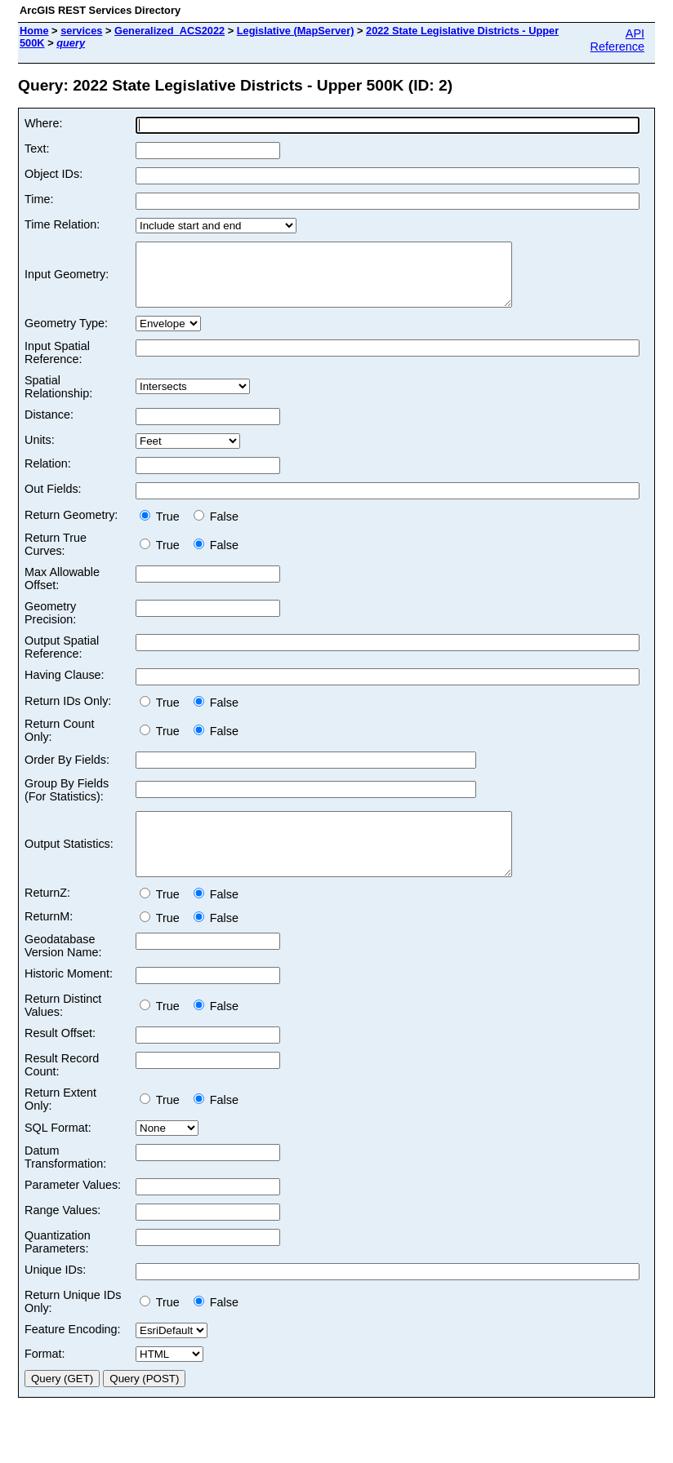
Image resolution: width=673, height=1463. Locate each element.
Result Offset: (60, 1057)
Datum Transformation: (65, 1181)
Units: (40, 452)
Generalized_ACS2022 (169, 30)
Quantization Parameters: (58, 1266)
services (81, 30)
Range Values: (62, 1234)
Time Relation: (62, 224)
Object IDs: (53, 173)
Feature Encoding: (73, 1353)
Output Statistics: (69, 862)
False (216, 528)
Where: (43, 123)
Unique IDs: (55, 1294)
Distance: (49, 426)
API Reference (617, 40)
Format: (45, 1378)
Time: (39, 199)
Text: (37, 148)
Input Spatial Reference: (57, 365)
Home (34, 30)
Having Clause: (65, 687)
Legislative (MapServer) (295, 30)
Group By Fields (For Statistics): (67, 802)
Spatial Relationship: (58, 399)
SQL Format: (58, 1152)
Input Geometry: (67, 280)
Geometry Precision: (50, 625)
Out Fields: (53, 501)
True (163, 528)
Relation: (48, 475)
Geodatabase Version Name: (63, 970)
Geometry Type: (66, 335)
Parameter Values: (73, 1209)
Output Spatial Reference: (62, 659)
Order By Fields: (67, 771)
